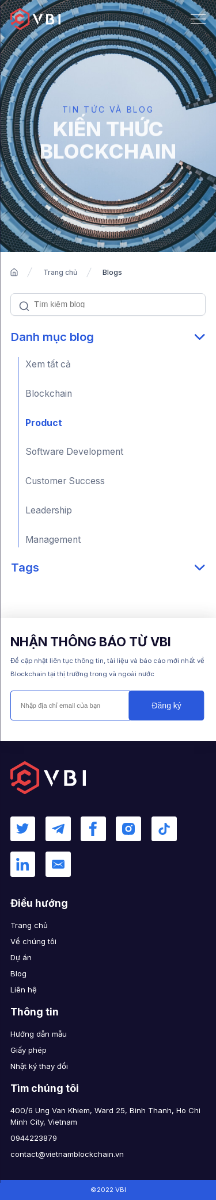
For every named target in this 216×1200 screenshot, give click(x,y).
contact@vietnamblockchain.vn (67, 1154)
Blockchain (48, 393)
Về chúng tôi (33, 941)
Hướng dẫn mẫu (38, 1033)
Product (43, 422)
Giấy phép (28, 1050)
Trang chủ (60, 272)
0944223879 (33, 1138)
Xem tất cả (48, 364)
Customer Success (65, 481)
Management (53, 539)
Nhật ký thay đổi (39, 1066)
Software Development (74, 451)
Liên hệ (23, 989)
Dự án (21, 957)
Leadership (48, 510)
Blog (18, 973)
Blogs (112, 272)
